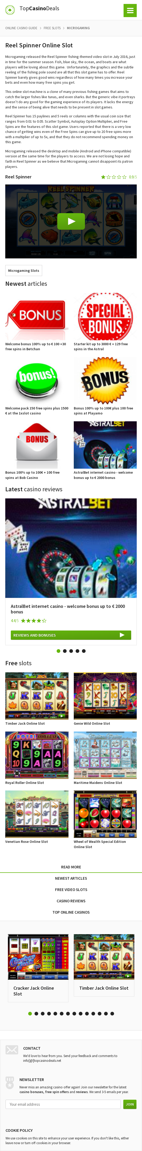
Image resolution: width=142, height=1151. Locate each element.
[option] (71, 571)
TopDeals (39, 8)
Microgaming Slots (23, 270)
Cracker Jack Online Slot (33, 991)
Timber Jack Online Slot (104, 988)
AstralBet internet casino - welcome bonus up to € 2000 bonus (68, 609)
